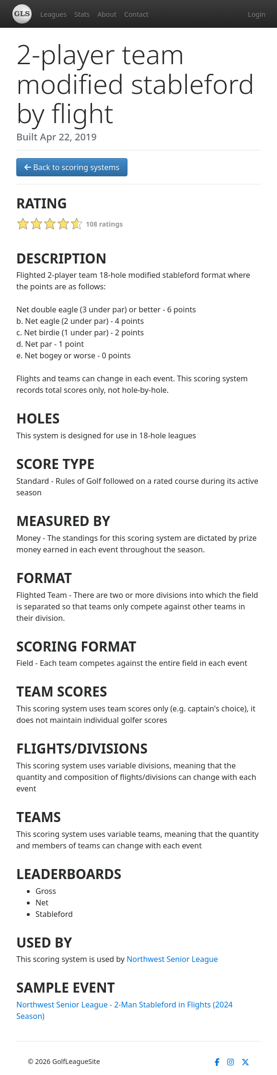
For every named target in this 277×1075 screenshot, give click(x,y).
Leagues (53, 14)
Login (256, 14)
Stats (82, 14)
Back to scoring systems (71, 167)
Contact (136, 14)
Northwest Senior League (172, 959)
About (106, 14)
